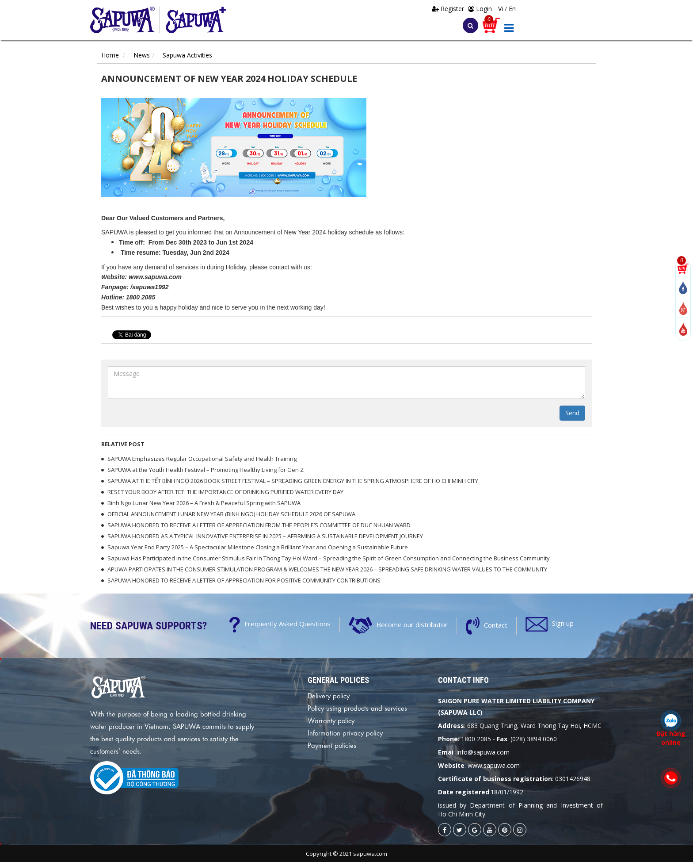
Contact (495, 624)
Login (480, 8)
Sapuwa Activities (187, 55)
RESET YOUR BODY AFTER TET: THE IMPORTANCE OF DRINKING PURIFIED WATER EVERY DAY (225, 492)
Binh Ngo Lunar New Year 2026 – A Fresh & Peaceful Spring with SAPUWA (204, 503)
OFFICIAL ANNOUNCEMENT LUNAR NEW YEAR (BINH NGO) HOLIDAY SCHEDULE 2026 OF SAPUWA (231, 514)
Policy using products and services (357, 708)
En (512, 8)
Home (110, 55)
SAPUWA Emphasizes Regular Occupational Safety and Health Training (202, 459)
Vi (501, 8)
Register (449, 8)
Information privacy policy (345, 732)
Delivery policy (329, 695)
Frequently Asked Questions (287, 623)
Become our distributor (412, 624)
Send (572, 413)
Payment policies (332, 745)
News (141, 55)
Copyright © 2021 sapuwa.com (346, 854)
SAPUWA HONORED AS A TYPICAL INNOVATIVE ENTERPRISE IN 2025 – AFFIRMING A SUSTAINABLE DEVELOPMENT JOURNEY (265, 536)
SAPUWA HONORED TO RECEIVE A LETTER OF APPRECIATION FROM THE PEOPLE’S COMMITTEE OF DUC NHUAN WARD (259, 525)
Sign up (563, 623)
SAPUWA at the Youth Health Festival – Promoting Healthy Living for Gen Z (205, 470)
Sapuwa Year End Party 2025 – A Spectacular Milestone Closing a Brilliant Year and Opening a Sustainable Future (257, 547)
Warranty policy (331, 720)
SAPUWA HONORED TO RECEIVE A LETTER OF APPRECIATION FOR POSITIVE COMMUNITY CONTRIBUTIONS (244, 580)
